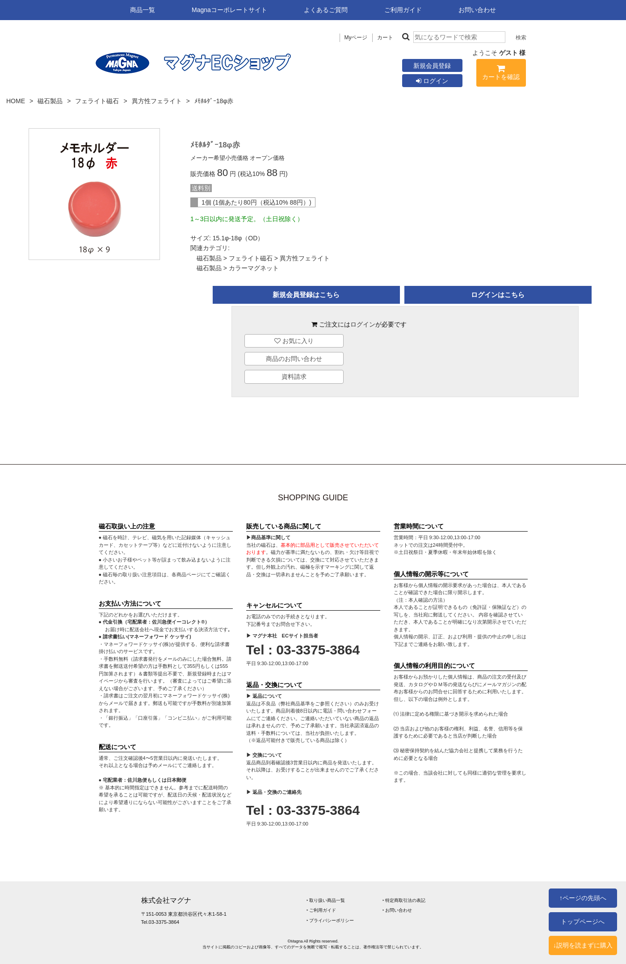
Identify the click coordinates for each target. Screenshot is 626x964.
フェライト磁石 (97, 101)
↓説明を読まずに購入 (583, 945)
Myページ (356, 37)
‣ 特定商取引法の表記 (404, 900)
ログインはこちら (498, 294)
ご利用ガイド (403, 9)
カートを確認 (501, 73)
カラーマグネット (254, 268)
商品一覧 (142, 9)
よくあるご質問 (326, 9)
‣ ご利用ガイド (321, 910)
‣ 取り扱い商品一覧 (326, 900)
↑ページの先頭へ (582, 897)
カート (385, 37)
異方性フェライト (157, 101)
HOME (15, 101)
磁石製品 (50, 101)
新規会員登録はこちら (306, 294)
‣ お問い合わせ (397, 910)
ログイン (432, 80)
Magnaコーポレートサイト (229, 9)
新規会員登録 (432, 65)
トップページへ (583, 921)
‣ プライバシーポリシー (330, 920)
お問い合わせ (477, 9)
